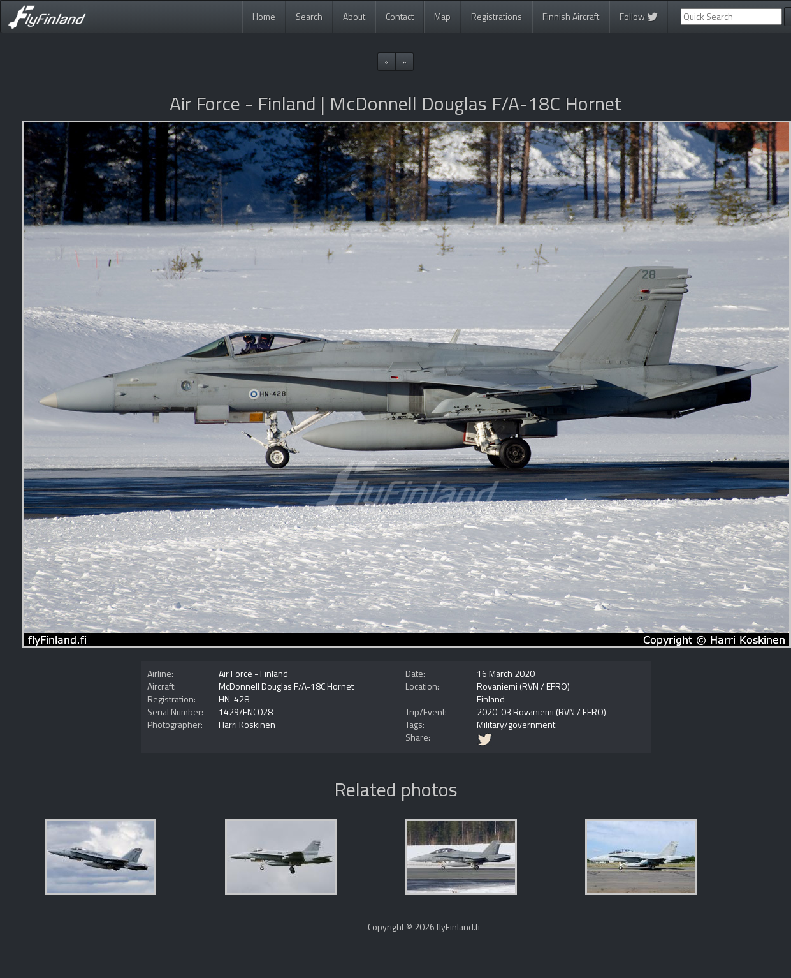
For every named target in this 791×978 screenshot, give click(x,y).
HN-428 (234, 699)
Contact (400, 16)
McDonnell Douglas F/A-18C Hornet (286, 686)
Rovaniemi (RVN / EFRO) (523, 686)
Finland (491, 699)
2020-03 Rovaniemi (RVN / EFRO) (541, 711)
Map (442, 16)
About (354, 16)
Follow (639, 16)
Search (309, 16)
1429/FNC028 (246, 711)
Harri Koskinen (247, 724)
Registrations (496, 16)
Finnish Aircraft (570, 16)
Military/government (516, 724)
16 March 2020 (506, 673)
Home (263, 16)
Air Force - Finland (253, 673)
